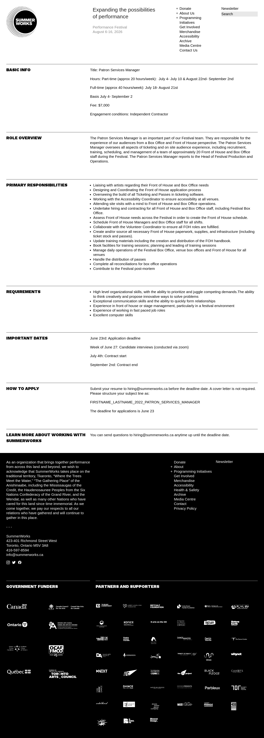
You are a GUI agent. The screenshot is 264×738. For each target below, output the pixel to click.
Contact (180, 504)
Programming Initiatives (193, 471)
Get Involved (190, 27)
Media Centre (190, 45)
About (178, 467)
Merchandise (190, 32)
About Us (187, 13)
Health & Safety (186, 490)
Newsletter (230, 8)
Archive (186, 41)
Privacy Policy (185, 508)
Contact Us (189, 50)
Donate (185, 8)
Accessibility (189, 36)
